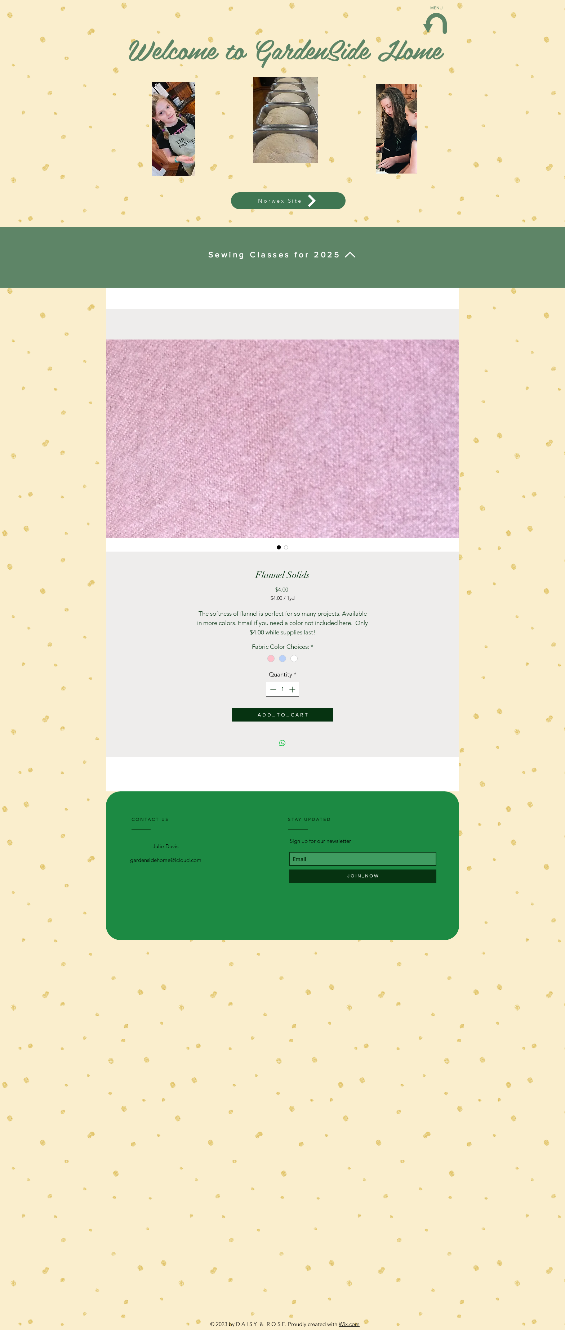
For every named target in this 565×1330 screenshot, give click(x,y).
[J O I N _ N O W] (362, 876)
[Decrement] (272, 689)
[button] (435, 23)
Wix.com (349, 1324)
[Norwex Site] (288, 200)
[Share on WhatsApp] (282, 743)
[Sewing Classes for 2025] (282, 255)
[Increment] (293, 689)
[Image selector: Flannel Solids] (278, 547)
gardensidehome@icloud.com (165, 860)
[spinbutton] (283, 689)
